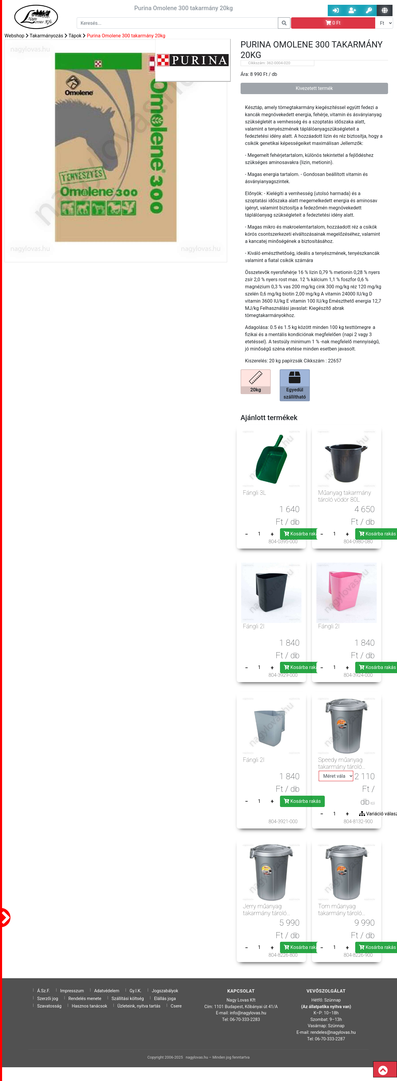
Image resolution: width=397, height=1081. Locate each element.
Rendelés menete (84, 998)
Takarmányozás (46, 36)
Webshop (14, 36)
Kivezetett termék (314, 88)
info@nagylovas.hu (248, 1013)
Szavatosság (49, 1006)
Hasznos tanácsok (89, 1006)
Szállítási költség (128, 998)
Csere (176, 1006)
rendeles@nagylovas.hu (333, 1032)
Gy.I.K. (135, 990)
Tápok (74, 36)
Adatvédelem (106, 990)
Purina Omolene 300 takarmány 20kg (126, 36)
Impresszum (72, 990)
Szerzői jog (47, 998)
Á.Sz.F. (43, 990)
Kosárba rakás (302, 534)
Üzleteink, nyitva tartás (138, 1006)
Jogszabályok (165, 990)
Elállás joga (165, 998)
